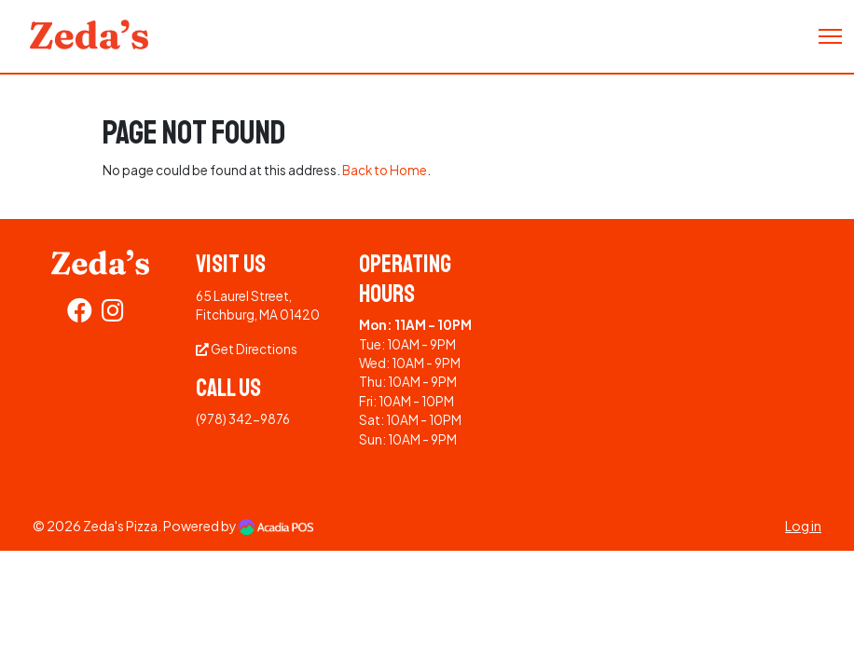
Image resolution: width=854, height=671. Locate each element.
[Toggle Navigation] (830, 36)
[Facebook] (79, 314)
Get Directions (246, 349)
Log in (803, 525)
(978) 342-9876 (243, 419)
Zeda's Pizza (120, 525)
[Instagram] (113, 314)
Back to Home (384, 170)
